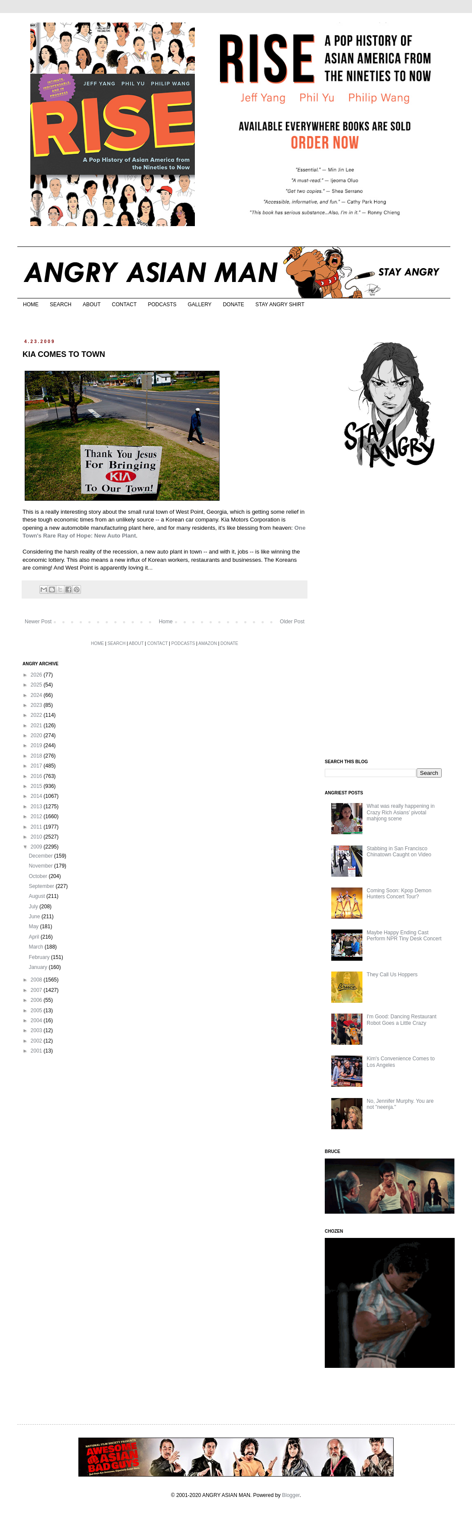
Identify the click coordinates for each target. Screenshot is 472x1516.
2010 (37, 837)
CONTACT (124, 304)
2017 (37, 766)
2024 (37, 695)
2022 (37, 715)
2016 (37, 776)
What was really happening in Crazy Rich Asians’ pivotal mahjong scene (401, 812)
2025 (37, 685)
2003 (37, 1030)
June (35, 916)
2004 (37, 1020)
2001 (37, 1051)
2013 (37, 806)
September (42, 886)
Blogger (291, 1495)
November (41, 866)
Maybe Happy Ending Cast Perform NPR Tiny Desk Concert (404, 936)
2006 (37, 1000)
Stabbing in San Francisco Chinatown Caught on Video (399, 851)
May (34, 926)
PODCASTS (162, 304)
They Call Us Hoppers (392, 975)
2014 (37, 796)
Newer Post (38, 622)
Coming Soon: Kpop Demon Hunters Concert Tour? (399, 894)
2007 (37, 990)
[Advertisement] (390, 614)
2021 (37, 725)
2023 (37, 705)
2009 (37, 847)
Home (166, 622)
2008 (37, 980)
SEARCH (60, 304)
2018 (37, 756)
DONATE (233, 304)
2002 (37, 1041)
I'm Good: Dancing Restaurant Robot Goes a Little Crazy (401, 1020)
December (41, 856)
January (38, 967)
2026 (37, 675)
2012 (37, 816)
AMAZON (207, 643)
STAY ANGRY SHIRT (279, 304)
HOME (31, 304)
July (34, 907)
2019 (37, 745)
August (37, 896)
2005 (37, 1010)
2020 (37, 735)
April (34, 937)
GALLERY (199, 304)
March (37, 947)
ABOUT (91, 304)
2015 (37, 786)
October (38, 876)
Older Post (292, 622)
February (40, 957)
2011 (37, 827)
